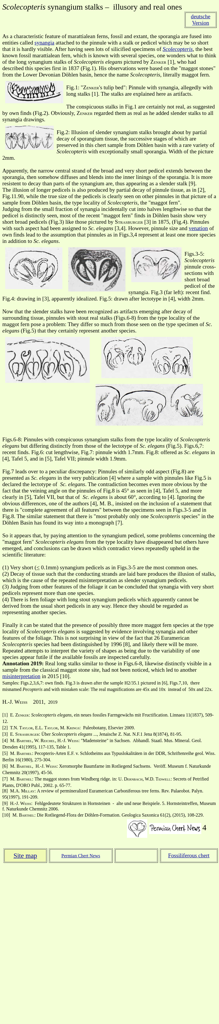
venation (198, 228)
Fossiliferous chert (188, 855)
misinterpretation (21, 676)
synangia (44, 43)
